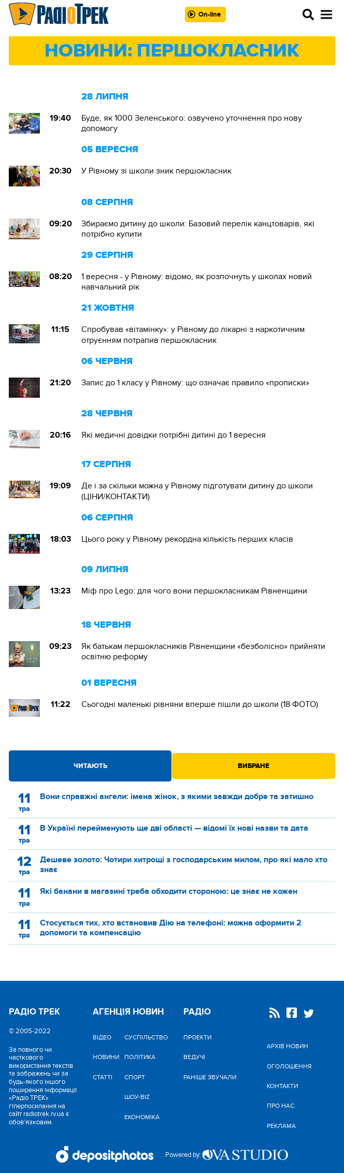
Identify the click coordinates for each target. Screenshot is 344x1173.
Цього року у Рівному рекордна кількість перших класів (187, 539)
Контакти (282, 1086)
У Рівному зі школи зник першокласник (156, 171)
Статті (102, 1077)
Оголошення (289, 1066)
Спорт (134, 1077)
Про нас (280, 1105)
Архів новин (287, 1046)
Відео (102, 1037)
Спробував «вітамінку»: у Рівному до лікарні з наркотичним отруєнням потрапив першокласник (193, 334)
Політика (139, 1057)
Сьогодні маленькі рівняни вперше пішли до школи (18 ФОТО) (199, 704)
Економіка (142, 1117)
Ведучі (194, 1057)
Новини (106, 1057)
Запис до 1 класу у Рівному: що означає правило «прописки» (195, 383)
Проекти (197, 1037)
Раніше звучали (209, 1077)
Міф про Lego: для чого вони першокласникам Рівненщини (194, 591)
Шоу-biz (137, 1096)
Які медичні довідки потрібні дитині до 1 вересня (173, 435)
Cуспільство (146, 1037)
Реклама (281, 1125)
